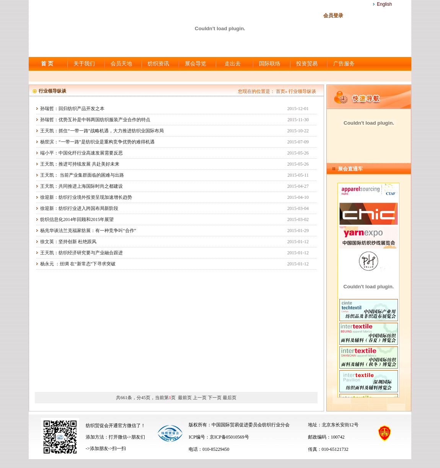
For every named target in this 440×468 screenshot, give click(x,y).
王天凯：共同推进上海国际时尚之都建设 (81, 186)
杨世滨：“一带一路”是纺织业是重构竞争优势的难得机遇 (97, 142)
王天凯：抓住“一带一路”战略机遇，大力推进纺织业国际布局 (102, 130)
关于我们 (84, 64)
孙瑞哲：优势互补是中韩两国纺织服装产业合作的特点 (95, 119)
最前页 (185, 397)
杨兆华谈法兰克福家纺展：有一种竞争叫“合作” (88, 230)
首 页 (47, 64)
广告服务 (344, 64)
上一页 (200, 397)
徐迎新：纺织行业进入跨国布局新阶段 (79, 208)
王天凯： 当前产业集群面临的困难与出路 (82, 175)
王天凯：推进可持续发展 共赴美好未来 (79, 164)
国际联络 (269, 64)
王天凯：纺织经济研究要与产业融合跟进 (81, 252)
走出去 (233, 64)
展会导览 (195, 64)
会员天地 (121, 64)
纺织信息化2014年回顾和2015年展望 (77, 219)
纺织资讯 (158, 64)
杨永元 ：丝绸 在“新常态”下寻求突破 (78, 263)
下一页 (215, 397)
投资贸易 (307, 64)
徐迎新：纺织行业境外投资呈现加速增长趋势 (86, 197)
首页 (280, 91)
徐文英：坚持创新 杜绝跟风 (68, 241)
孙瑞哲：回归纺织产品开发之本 (72, 108)
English (384, 4)
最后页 (229, 397)
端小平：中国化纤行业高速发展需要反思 (81, 153)
